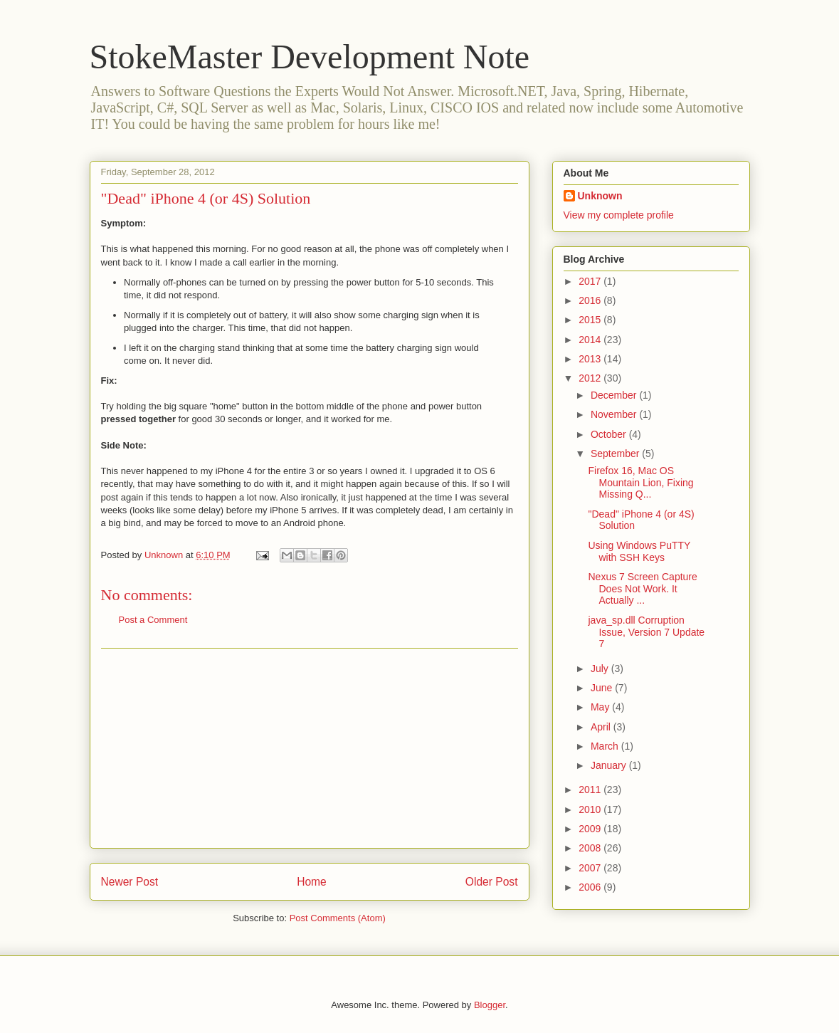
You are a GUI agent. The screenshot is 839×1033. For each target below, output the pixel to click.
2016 (591, 300)
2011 (591, 789)
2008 (591, 848)
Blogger (489, 1005)
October (610, 434)
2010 (591, 809)
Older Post (491, 882)
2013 (591, 359)
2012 (591, 378)
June (603, 687)
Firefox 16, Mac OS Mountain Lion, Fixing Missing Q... (640, 482)
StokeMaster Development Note (310, 56)
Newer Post (130, 882)
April (602, 727)
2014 (591, 339)
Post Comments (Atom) (338, 918)
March (606, 746)
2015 (591, 319)
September (616, 453)
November (615, 414)
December (615, 395)
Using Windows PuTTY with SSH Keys (639, 551)
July (601, 668)
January (610, 765)
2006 (591, 887)
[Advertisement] (309, 748)
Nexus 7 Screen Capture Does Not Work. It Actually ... (642, 589)
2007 (591, 868)
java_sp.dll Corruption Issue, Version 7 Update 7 (646, 632)
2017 (591, 281)
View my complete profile (619, 215)
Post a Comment (153, 619)
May (601, 707)
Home (312, 882)
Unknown (600, 195)
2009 (591, 828)
